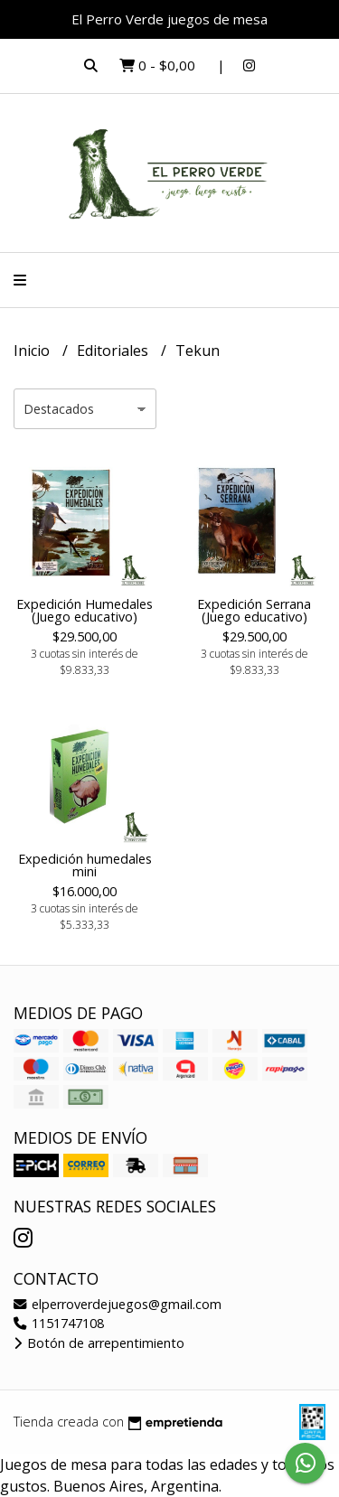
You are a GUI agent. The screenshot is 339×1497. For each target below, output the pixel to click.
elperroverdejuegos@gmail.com (117, 1304)
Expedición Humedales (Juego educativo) (84, 610)
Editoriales (114, 350)
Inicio (33, 350)
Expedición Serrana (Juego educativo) (254, 610)
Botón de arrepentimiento (99, 1343)
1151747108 (59, 1323)
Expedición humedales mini (85, 865)
